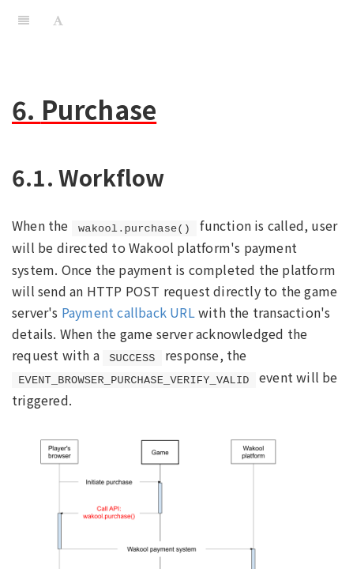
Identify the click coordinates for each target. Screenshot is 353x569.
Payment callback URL (128, 312)
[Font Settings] (58, 20)
